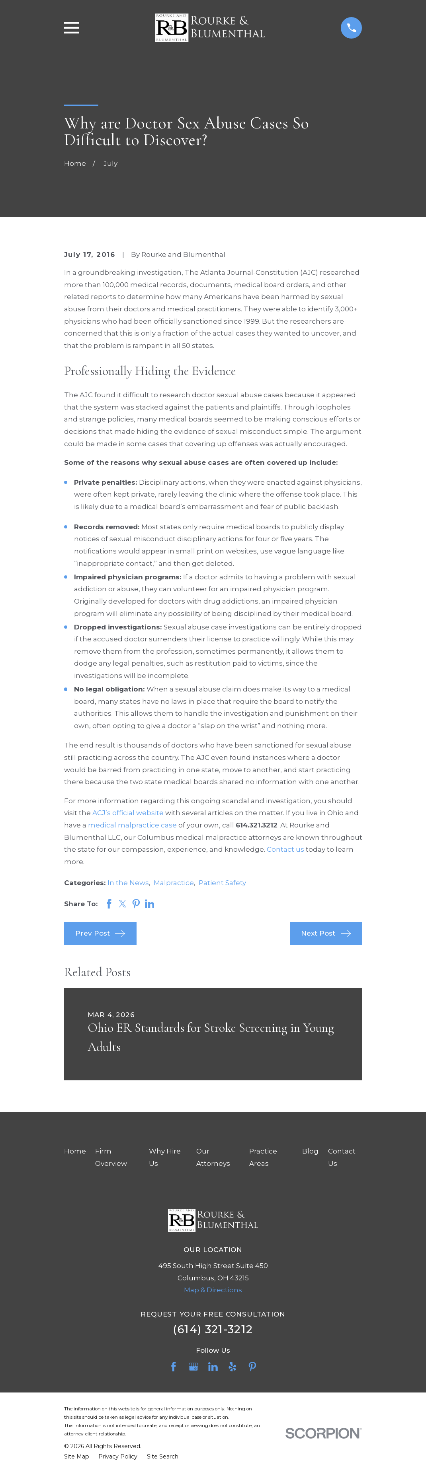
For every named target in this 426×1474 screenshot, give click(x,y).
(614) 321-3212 (213, 1329)
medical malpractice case (132, 825)
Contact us (285, 849)
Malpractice (174, 883)
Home (75, 1151)
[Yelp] (232, 1366)
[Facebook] (173, 1366)
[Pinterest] (252, 1366)
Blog (310, 1151)
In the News (128, 883)
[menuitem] (76, 1457)
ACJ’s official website (128, 813)
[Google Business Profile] (193, 1366)
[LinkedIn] (213, 1366)
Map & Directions (213, 1290)
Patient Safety (222, 883)
